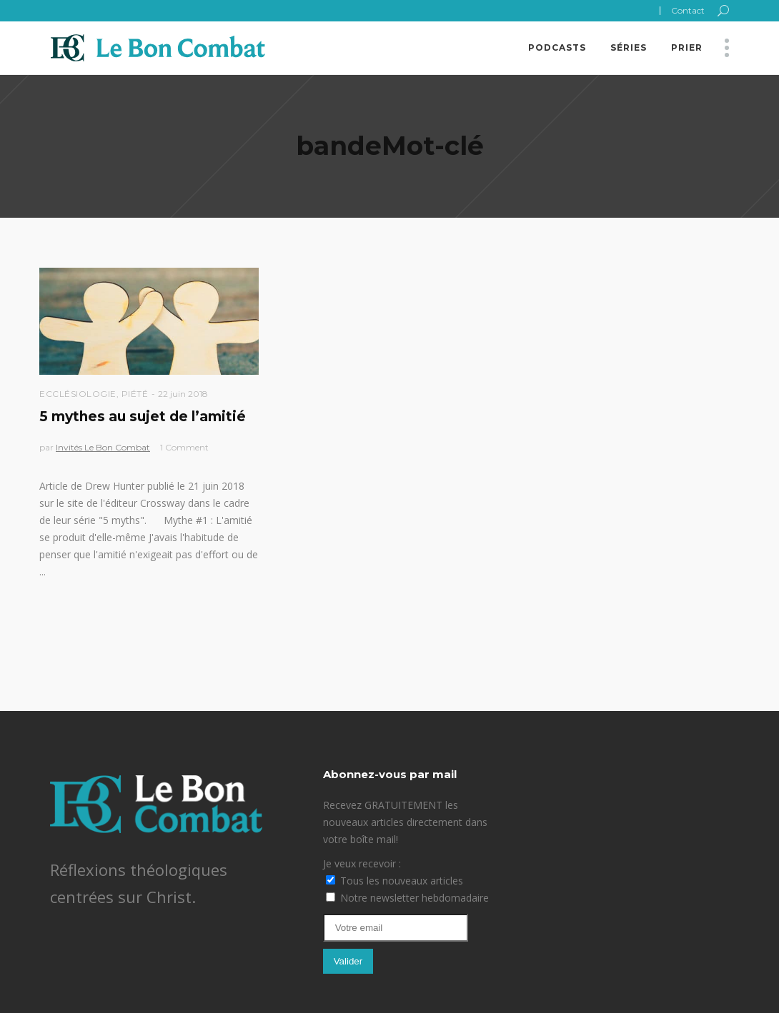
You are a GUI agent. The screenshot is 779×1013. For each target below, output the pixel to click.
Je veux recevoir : (362, 863)
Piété (135, 393)
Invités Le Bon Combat (103, 447)
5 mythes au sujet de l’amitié (142, 416)
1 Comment (184, 447)
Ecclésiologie (77, 393)
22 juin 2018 (183, 393)
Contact (688, 10)
